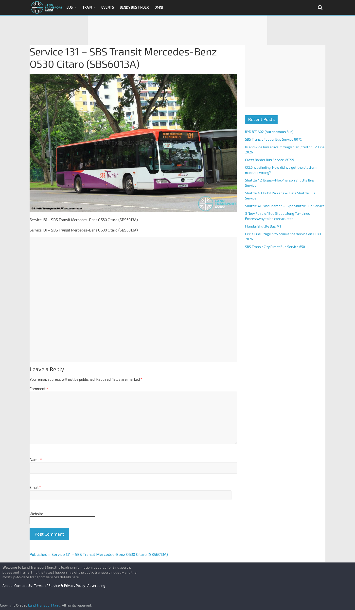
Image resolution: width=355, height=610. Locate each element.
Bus (70, 7)
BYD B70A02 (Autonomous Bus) (269, 132)
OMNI (159, 7)
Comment (39, 388)
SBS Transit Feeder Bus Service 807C (273, 139)
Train (87, 7)
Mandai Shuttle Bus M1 (263, 226)
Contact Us (23, 585)
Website (36, 513)
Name (36, 459)
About (7, 585)
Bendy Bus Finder (134, 7)
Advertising (96, 585)
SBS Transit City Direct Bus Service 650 (275, 247)
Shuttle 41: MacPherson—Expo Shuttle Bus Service (285, 206)
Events (107, 7)
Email (35, 487)
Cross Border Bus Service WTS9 (269, 160)
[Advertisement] (177, 30)
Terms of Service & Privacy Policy (59, 585)
